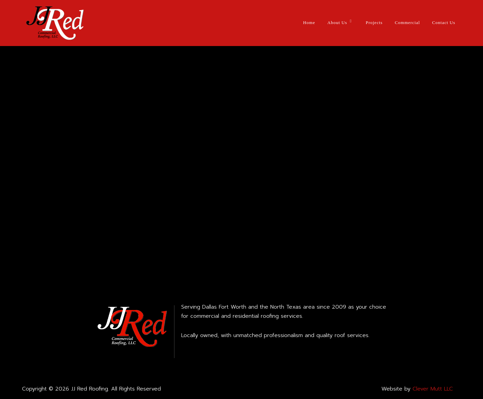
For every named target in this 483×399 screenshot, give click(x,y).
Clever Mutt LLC (433, 389)
